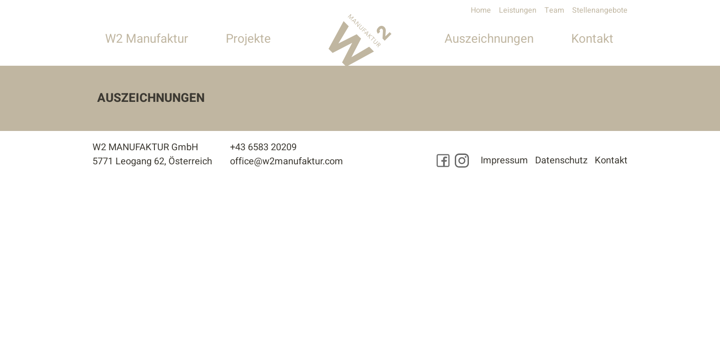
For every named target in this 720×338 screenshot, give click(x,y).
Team (554, 10)
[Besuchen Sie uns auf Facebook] (443, 161)
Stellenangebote (600, 10)
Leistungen (517, 10)
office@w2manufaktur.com (286, 161)
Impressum (504, 160)
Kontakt (592, 39)
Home (481, 10)
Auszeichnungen (489, 39)
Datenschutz (561, 160)
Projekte (248, 39)
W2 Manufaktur (146, 39)
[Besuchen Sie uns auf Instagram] (462, 161)
